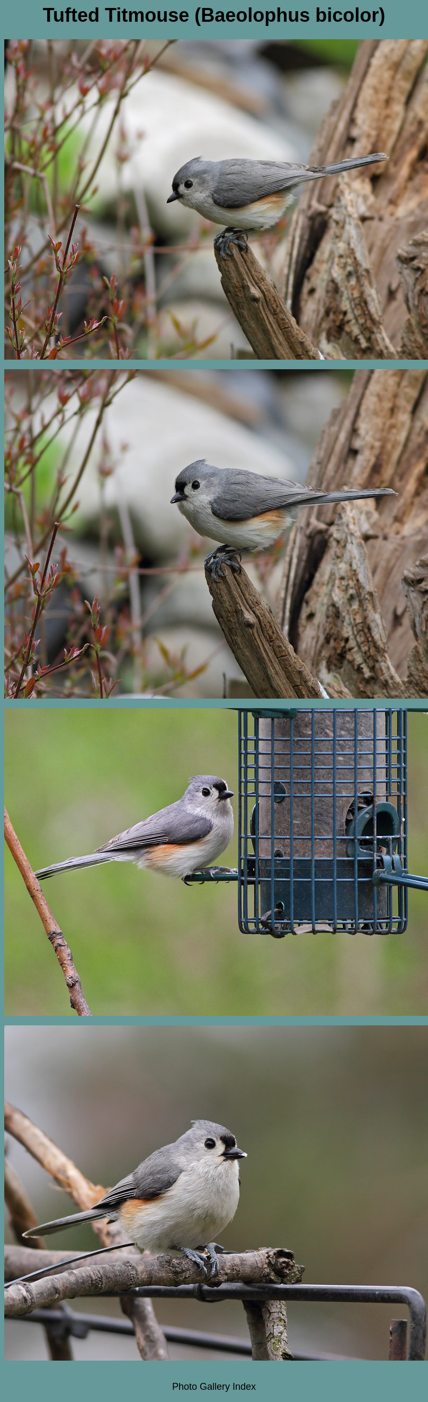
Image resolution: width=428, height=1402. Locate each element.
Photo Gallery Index (214, 1386)
